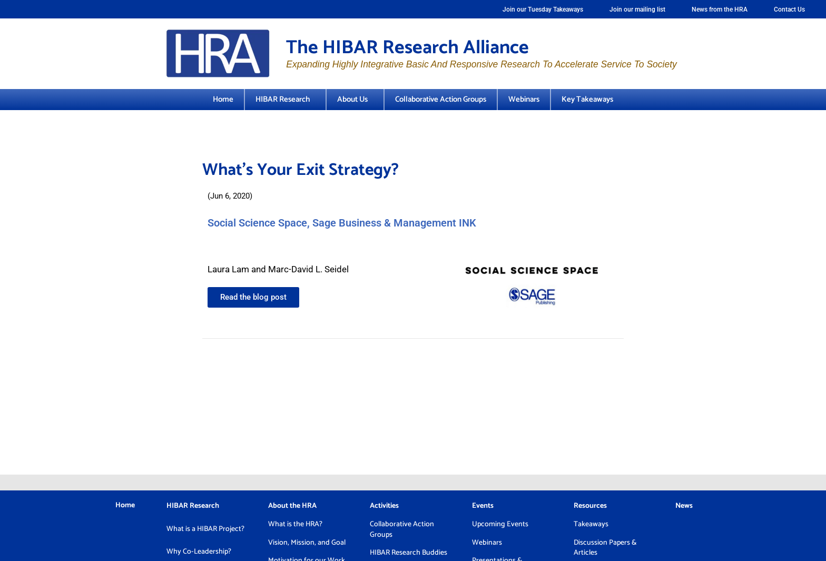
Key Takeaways (587, 99)
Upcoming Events (500, 524)
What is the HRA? (295, 524)
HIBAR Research (285, 99)
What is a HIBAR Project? (205, 529)
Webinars (523, 99)
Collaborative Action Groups (440, 99)
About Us (355, 99)
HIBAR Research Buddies (408, 553)
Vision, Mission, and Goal (307, 543)
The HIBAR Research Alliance (407, 47)
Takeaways (591, 524)
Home (223, 99)
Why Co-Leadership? (198, 552)
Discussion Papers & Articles (605, 548)
